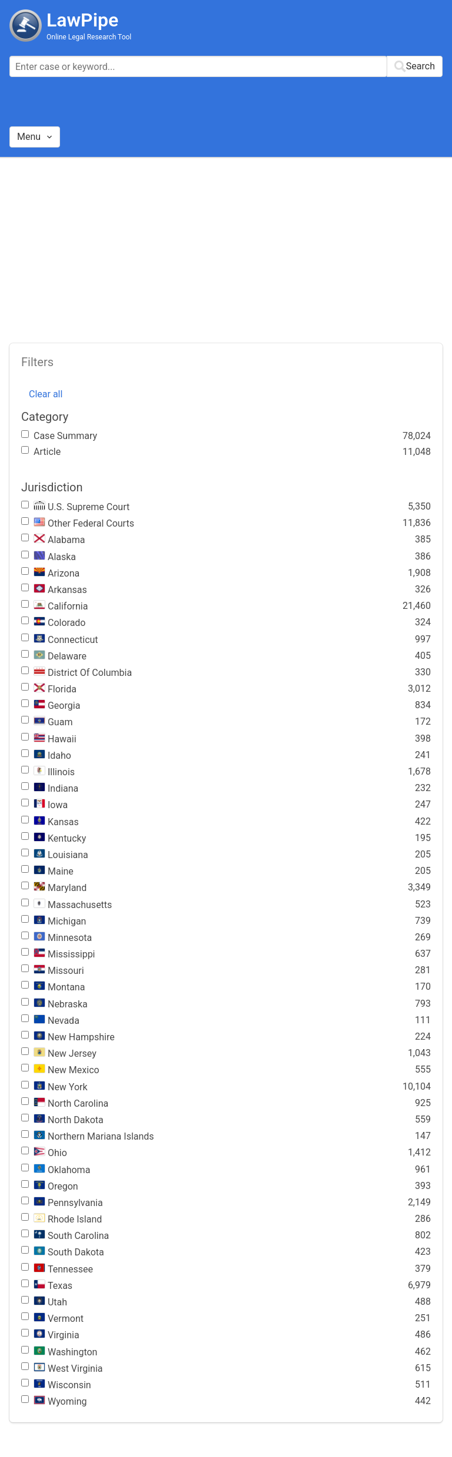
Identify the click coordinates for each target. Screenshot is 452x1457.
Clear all (45, 394)
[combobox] (226, 66)
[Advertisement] (226, 246)
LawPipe (82, 20)
